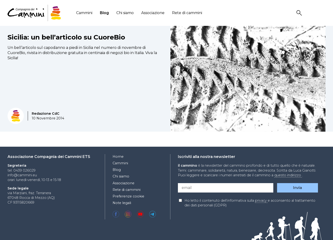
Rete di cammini (187, 13)
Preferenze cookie (128, 196)
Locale (322, 13)
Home (118, 156)
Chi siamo (125, 13)
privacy (261, 200)
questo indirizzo (288, 175)
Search (300, 13)
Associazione (153, 13)
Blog (104, 13)
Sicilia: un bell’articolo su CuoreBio (66, 37)
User (311, 13)
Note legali (122, 203)
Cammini (84, 13)
